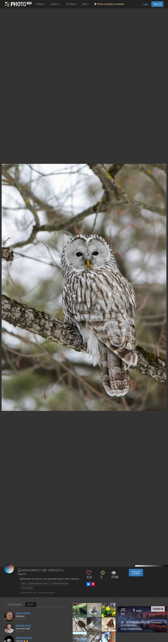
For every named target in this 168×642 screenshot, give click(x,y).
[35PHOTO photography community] (18, 4)
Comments (15, 604)
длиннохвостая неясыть (39, 583)
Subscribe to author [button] (136, 572)
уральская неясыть (60, 583)
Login (145, 4)
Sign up (157, 4)
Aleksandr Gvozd (23, 625)
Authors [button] (56, 4)
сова (23, 583)
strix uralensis (26, 588)
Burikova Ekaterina (24, 638)
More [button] (85, 4)
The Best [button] (71, 4)
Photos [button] (41, 4)
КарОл (22, 574)
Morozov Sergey (23, 613)
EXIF (30, 604)
